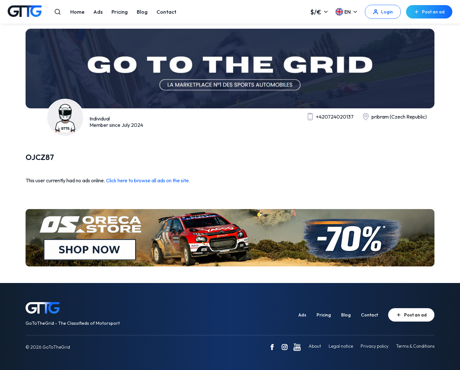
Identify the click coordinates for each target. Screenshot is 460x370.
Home (77, 12)
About (315, 346)
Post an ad (429, 12)
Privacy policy (374, 346)
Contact (166, 12)
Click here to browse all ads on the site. (148, 180)
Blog (142, 12)
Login (383, 12)
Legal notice (341, 346)
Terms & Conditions (415, 346)
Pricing (119, 12)
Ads (98, 12)
